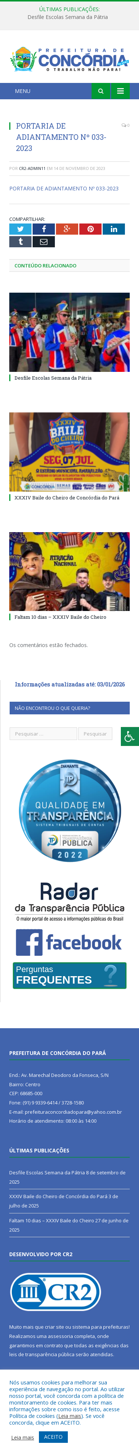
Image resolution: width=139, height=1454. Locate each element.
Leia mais (69, 1415)
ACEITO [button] (53, 1436)
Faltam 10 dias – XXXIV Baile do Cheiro (60, 617)
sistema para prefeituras (100, 1326)
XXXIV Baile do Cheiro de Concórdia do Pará (66, 497)
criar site (54, 1326)
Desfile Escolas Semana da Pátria (67, 17)
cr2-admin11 (32, 168)
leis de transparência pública (42, 1354)
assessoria (60, 1336)
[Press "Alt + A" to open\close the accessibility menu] (130, 736)
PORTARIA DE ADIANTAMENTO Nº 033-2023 (64, 188)
